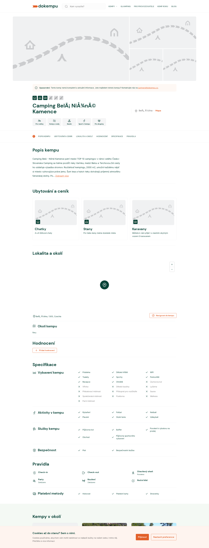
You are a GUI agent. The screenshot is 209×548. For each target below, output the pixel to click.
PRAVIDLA (131, 136)
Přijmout (142, 537)
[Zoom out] (172, 269)
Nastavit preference (163, 537)
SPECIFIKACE (117, 136)
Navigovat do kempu (163, 315)
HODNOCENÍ (102, 136)
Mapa (157, 110)
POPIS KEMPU (44, 136)
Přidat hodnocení (45, 350)
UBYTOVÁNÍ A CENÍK (63, 136)
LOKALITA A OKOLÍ (84, 136)
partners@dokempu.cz (148, 88)
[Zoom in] (172, 264)
